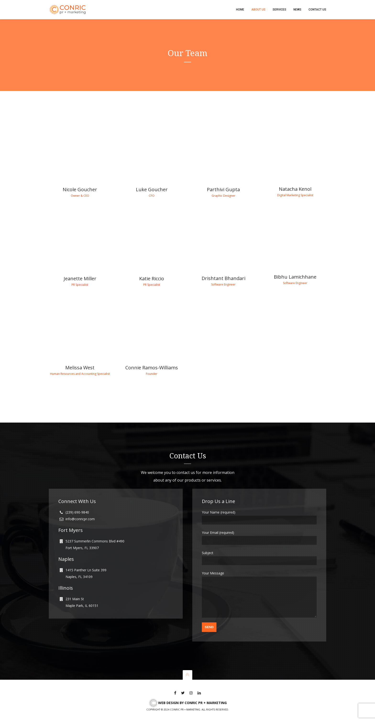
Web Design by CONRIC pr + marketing (187, 702)
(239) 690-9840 (77, 505)
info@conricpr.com (80, 511)
